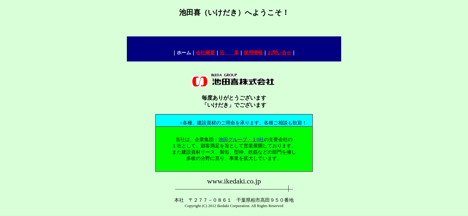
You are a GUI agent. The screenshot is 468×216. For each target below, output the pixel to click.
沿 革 (229, 52)
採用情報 (253, 52)
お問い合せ (279, 52)
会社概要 (205, 52)
